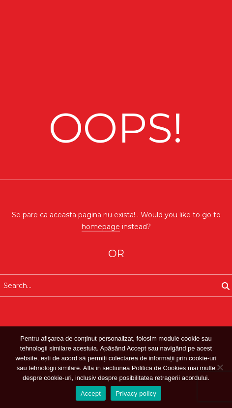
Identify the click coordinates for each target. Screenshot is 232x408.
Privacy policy (136, 393)
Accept (91, 393)
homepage (101, 226)
